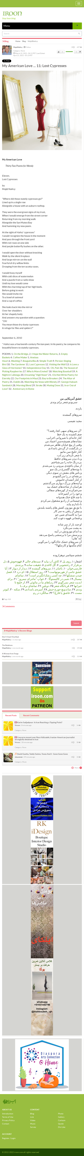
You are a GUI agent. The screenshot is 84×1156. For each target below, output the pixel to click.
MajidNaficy (17, 47)
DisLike (79, 51)
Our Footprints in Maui (26, 378)
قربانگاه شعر (61, 585)
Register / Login (9, 1138)
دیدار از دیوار (19, 568)
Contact (5, 1124)
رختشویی (64, 564)
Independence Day (36, 368)
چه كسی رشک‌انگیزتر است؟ (45, 575)
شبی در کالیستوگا (59, 578)
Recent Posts (11, 715)
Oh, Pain (55, 368)
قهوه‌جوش (16, 561)
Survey (33, 1127)
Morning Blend (24, 385)
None (23, 51)
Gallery (61, 1117)
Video (32, 1120)
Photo (60, 1114)
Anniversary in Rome (23, 388)
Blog (24, 41)
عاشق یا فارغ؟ (61, 592)
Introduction (7, 1114)
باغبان (59, 568)
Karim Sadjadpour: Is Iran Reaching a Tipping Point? (39, 722)
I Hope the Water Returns (45, 354)
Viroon (17, 725)
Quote (61, 1124)
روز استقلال (36, 571)
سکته (17, 589)
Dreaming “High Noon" (36, 375)
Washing (15, 361)
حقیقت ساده (34, 564)
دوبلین (45, 585)
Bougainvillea (30, 361)
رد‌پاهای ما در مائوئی (41, 582)
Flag (78, 599)
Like (58, 51)
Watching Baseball (62, 371)
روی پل (66, 561)
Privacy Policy (8, 1120)
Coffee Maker (20, 357)
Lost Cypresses (37, 364)
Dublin (16, 381)
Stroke (39, 385)
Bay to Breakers (50, 378)
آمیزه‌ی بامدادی (34, 589)
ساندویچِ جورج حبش (59, 589)
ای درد (20, 571)
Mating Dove (53, 385)
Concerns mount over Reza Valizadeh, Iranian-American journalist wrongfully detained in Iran (45, 738)
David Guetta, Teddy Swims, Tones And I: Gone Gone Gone (42, 754)
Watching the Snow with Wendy (40, 381)
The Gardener (18, 364)
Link (32, 1117)
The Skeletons (7, 645)
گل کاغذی (50, 564)
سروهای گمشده (41, 568)
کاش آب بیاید (51, 561)
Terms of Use (7, 1117)
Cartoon (61, 1120)
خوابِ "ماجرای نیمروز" (31, 578)
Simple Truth (45, 361)
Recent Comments (31, 715)
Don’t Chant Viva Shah (10, 637)
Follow (27, 47)
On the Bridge (21, 354)
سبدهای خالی (33, 561)
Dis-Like (61, 1127)
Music (24, 762)
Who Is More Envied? (37, 371)
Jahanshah (19, 757)
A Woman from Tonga (10, 654)
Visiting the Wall (57, 364)
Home (17, 41)
